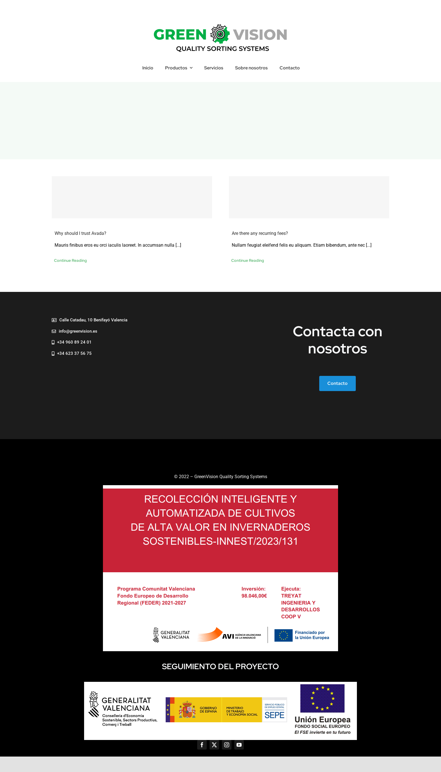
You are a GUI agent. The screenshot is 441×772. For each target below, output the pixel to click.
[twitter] (214, 745)
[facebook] (202, 745)
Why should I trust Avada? (80, 233)
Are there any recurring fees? (260, 233)
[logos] (220, 684)
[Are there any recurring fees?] (309, 197)
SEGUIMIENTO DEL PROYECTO (220, 666)
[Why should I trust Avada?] (132, 197)
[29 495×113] (220, 24)
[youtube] (239, 745)
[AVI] (220, 487)
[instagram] (226, 745)
